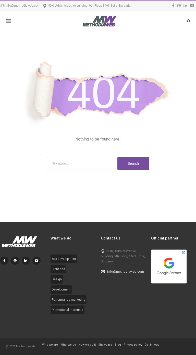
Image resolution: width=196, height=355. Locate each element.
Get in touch (153, 344)
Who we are (50, 344)
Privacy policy (133, 344)
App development (64, 259)
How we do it (87, 344)
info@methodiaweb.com (23, 5)
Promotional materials (67, 310)
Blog (118, 344)
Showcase (105, 344)
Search (133, 163)
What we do (68, 344)
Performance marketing (68, 299)
